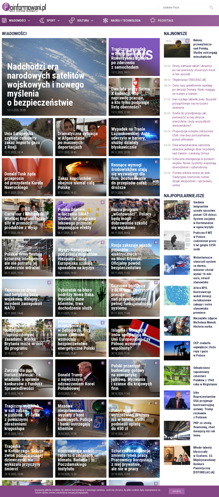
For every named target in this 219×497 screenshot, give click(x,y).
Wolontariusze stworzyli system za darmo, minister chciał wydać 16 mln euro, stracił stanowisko (204, 270)
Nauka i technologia (121, 20)
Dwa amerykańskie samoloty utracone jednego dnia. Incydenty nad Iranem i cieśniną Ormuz (193, 149)
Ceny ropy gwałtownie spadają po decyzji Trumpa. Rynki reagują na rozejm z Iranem (193, 89)
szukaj (211, 7)
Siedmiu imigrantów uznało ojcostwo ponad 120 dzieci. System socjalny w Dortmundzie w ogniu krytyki (205, 214)
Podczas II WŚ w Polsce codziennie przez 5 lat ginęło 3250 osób (204, 241)
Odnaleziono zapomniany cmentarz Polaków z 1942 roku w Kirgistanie (205, 376)
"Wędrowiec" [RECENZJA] (189, 80)
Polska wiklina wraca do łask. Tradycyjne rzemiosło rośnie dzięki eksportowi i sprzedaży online (192, 179)
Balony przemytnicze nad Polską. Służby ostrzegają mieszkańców (205, 48)
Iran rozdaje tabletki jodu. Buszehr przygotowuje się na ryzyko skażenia (194, 103)
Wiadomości (14, 20)
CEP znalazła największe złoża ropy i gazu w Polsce (204, 349)
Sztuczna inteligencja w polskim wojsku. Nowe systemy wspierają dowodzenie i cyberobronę (194, 163)
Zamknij (177, 491)
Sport (47, 20)
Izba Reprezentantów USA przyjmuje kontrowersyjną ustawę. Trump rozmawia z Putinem (204, 405)
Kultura (79, 20)
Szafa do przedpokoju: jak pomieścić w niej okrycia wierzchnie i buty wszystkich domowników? (191, 119)
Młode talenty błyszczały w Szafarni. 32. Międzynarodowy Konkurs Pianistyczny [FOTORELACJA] (204, 460)
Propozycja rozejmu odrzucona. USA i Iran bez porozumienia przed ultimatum (192, 135)
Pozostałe (161, 20)
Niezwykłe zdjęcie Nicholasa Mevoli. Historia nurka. (205, 322)
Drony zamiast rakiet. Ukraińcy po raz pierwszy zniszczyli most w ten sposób (193, 70)
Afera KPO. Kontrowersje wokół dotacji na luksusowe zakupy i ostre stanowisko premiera (202, 300)
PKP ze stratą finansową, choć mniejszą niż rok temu (204, 429)
